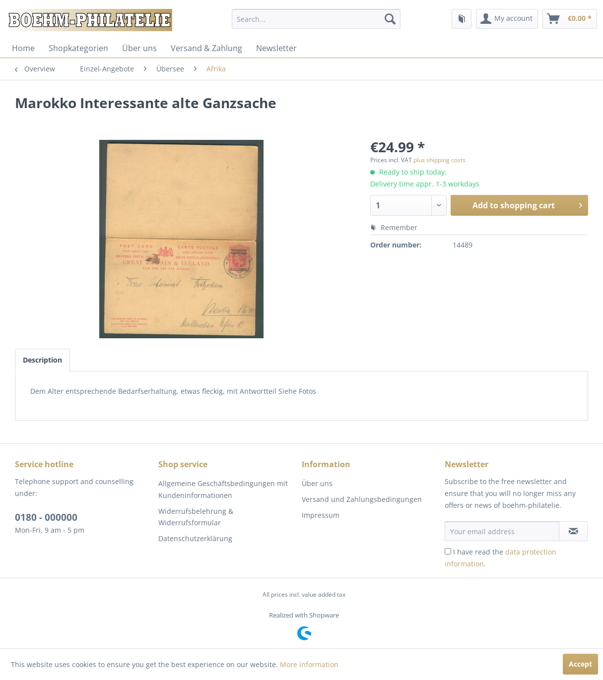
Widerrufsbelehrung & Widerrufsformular (195, 517)
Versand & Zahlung (206, 48)
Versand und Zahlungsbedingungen (362, 499)
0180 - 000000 (46, 517)
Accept (580, 664)
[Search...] (316, 19)
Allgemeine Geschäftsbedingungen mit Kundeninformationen (223, 489)
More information (309, 664)
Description (42, 360)
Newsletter (276, 48)
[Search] (390, 19)
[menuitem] (316, 19)
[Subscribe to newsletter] (573, 531)
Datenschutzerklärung (195, 538)
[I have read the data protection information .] (448, 551)
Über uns (139, 48)
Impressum (320, 515)
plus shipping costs (439, 160)
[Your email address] (502, 531)
